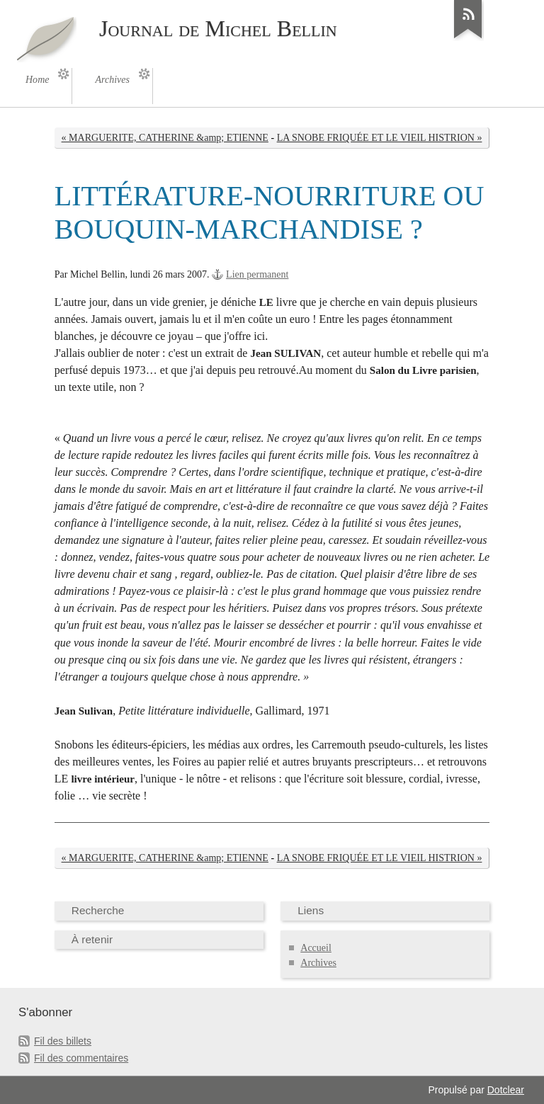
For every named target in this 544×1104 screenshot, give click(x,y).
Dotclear (505, 1090)
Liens (311, 910)
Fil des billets (62, 1041)
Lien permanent (257, 274)
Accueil (316, 948)
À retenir (92, 939)
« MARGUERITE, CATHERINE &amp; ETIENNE (165, 137)
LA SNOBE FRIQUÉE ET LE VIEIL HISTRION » (379, 137)
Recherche (98, 910)
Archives (318, 962)
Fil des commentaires (81, 1058)
